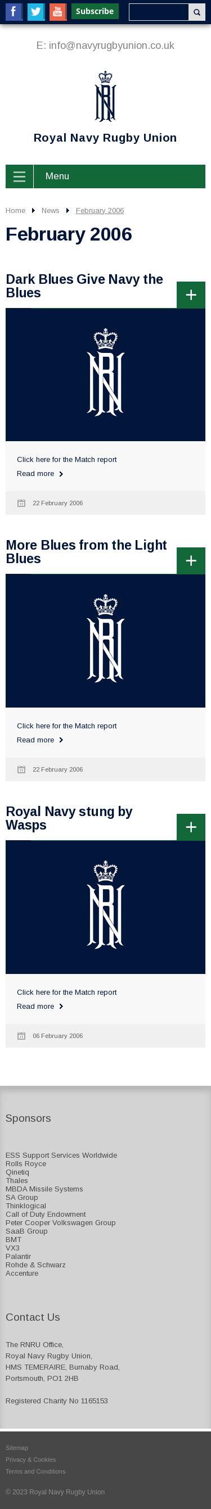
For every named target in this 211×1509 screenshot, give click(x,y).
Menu (57, 176)
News (51, 210)
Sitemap (17, 1447)
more (191, 295)
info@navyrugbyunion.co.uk (111, 45)
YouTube (58, 12)
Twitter (36, 12)
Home (15, 210)
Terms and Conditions (35, 1471)
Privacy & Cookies (31, 1459)
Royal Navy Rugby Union (91, 107)
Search (196, 12)
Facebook (14, 12)
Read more (35, 473)
